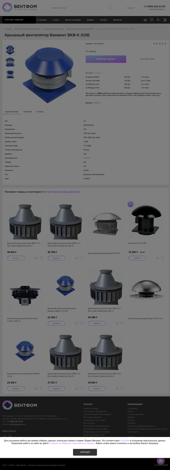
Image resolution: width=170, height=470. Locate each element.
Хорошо (85, 452)
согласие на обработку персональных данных (71, 443)
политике (124, 441)
